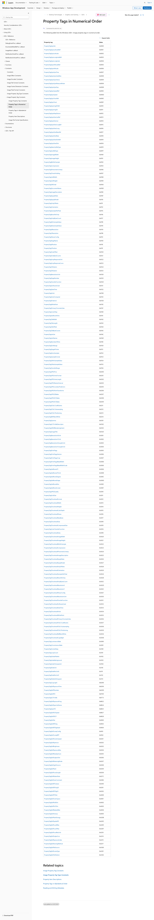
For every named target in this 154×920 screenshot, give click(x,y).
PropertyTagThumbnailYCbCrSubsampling (56, 626)
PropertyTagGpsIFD (50, 709)
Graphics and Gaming (71, 15)
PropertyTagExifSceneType (52, 851)
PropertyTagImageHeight (51, 158)
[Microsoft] (3, 2)
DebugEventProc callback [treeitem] (13, 43)
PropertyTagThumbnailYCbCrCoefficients (56, 623)
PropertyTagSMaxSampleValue (53, 364)
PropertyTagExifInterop (51, 814)
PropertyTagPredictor (50, 301)
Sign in (150, 2)
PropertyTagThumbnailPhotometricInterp (56, 551)
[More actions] (109, 14)
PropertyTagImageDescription (53, 192)
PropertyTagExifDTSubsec (51, 784)
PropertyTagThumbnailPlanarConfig (54, 593)
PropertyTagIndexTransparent (53, 664)
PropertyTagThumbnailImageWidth (54, 537)
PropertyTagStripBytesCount (52, 218)
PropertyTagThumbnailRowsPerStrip (54, 578)
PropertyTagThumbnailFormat (53, 499)
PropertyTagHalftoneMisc (51, 484)
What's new (137, 8)
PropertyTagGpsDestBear (51, 136)
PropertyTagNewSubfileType (52, 147)
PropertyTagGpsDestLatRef (52, 117)
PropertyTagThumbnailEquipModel (54, 563)
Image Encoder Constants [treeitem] (15, 79)
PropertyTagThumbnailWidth (52, 503)
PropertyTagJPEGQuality (51, 492)
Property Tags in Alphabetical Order (55, 884)
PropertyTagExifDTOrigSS (51, 787)
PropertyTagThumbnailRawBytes (53, 518)
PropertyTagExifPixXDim (51, 802)
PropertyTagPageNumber (51, 278)
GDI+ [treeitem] (5, 22)
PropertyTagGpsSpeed (50, 95)
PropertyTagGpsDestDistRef (52, 140)
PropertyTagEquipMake (51, 196)
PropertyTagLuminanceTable (52, 641)
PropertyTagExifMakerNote (52, 776)
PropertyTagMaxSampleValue (52, 226)
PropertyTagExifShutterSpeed (52, 739)
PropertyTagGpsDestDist (51, 143)
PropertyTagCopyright (50, 683)
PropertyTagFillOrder (50, 184)
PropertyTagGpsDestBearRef (52, 132)
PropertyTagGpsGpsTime (51, 72)
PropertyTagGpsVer (50, 46)
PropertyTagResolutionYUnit (52, 439)
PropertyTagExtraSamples (51, 353)
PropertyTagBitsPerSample (52, 162)
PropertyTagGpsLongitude (52, 61)
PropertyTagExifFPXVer (50, 795)
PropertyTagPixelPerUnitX (51, 671)
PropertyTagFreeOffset (50, 252)
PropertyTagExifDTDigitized (52, 728)
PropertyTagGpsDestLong (51, 128)
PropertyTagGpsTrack (50, 102)
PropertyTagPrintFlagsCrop (52, 458)
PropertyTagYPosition (50, 248)
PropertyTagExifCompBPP (51, 735)
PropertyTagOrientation (51, 207)
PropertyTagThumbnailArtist (52, 611)
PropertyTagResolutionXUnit (52, 435)
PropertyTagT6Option (50, 271)
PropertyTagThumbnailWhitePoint (54, 615)
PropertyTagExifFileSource (51, 847)
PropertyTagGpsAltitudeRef (52, 65)
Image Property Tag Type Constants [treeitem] (17, 94)
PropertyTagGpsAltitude (51, 68)
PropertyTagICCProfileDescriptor (53, 424)
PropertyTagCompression (51, 166)
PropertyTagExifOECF (50, 716)
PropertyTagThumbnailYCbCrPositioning (56, 630)
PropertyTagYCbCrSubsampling (53, 409)
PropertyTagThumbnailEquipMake (54, 559)
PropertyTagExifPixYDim (51, 806)
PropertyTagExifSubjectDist (52, 757)
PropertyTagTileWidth (50, 319)
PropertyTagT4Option (50, 267)
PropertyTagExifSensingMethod (53, 844)
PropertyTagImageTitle (50, 432)
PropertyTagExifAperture (51, 742)
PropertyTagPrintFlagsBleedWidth (54, 462)
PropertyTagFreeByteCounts (52, 256)
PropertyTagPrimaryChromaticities (54, 308)
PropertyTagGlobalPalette (51, 656)
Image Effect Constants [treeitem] (14, 75)
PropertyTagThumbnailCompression (54, 548)
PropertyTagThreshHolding (52, 173)
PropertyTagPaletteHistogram (53, 679)
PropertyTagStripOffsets (51, 203)
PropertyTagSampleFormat (52, 357)
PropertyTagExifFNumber (51, 690)
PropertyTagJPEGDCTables (52, 398)
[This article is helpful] (141, 15)
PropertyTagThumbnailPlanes (52, 514)
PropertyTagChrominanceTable (53, 645)
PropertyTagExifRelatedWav (52, 810)
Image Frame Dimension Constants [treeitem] (17, 86)
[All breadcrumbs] (45, 14)
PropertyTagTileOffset (50, 327)
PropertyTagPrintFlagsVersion (53, 454)
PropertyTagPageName (51, 241)
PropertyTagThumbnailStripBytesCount (55, 581)
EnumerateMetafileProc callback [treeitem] (15, 47)
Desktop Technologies (55, 15)
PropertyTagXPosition (50, 244)
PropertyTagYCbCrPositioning (53, 413)
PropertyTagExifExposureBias (52, 750)
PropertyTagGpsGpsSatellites (52, 76)
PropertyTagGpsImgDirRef (52, 106)
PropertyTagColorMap (50, 312)
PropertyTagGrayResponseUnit (53, 259)
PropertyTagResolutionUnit (52, 274)
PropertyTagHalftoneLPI (51, 469)
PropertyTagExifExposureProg (52, 701)
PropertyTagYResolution (51, 233)
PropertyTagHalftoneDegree (52, 477)
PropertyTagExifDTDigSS (51, 791)
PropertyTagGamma (50, 420)
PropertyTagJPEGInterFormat (52, 375)
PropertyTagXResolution (51, 229)
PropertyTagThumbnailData (52, 533)
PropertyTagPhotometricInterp (53, 169)
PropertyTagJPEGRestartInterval (53, 383)
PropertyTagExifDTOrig (50, 724)
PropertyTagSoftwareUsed (52, 286)
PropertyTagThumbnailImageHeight (54, 540)
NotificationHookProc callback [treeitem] (15, 54)
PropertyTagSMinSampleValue (53, 360)
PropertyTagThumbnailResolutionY (54, 589)
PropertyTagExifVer (49, 720)
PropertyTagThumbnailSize (52, 522)
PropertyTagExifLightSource (52, 765)
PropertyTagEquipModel (51, 199)
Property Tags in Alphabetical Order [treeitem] (17, 111)
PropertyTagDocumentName (52, 188)
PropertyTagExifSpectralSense (53, 705)
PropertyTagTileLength (50, 323)
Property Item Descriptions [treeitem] (17, 116)
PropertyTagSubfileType (51, 151)
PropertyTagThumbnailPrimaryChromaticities (57, 619)
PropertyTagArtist (49, 293)
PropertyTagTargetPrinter (51, 349)
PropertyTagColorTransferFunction (54, 529)
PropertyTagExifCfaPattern (52, 855)
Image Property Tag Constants (53, 871)
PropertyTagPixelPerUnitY (51, 675)
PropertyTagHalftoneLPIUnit (52, 473)
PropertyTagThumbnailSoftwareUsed (55, 604)
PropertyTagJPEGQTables (51, 394)
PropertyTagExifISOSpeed (51, 713)
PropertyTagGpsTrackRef (51, 98)
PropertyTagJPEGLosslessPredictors (54, 387)
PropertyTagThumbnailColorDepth (54, 510)
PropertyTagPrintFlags (50, 450)
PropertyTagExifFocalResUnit (52, 832)
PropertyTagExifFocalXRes (51, 825)
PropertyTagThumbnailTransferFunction (56, 600)
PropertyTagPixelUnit (50, 668)
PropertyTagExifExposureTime (52, 686)
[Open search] (145, 2)
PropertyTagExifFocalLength (52, 772)
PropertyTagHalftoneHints (52, 316)
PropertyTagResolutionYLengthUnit (54, 447)
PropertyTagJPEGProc (50, 372)
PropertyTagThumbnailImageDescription (56, 555)
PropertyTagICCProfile (50, 698)
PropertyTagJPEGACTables (52, 402)
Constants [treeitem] (10, 72)
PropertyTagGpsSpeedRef (51, 91)
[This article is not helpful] (143, 15)
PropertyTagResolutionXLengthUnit (54, 443)
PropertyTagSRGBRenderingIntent (54, 428)
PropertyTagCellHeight (50, 181)
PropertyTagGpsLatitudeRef (52, 50)
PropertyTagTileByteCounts (52, 331)
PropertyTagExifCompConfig (52, 731)
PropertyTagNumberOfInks (52, 342)
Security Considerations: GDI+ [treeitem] (13, 25)
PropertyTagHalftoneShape (52, 480)
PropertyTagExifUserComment (53, 780)
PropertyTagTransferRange (52, 368)
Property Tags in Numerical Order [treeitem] (17, 105)
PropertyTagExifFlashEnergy (52, 817)
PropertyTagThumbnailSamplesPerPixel (55, 574)
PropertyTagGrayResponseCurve (53, 263)
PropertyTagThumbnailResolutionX (54, 585)
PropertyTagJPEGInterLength (52, 379)
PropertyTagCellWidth (50, 177)
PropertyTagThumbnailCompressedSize (55, 525)
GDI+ (83, 15)
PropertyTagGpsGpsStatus (52, 80)
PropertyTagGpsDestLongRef (52, 125)
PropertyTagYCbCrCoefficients (53, 405)
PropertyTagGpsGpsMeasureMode (54, 83)
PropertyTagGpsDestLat (51, 121)
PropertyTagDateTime (50, 289)
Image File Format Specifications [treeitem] (18, 120)
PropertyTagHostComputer (52, 297)
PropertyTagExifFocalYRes (51, 829)
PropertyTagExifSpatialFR (51, 821)
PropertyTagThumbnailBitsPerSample (55, 544)
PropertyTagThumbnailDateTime (53, 608)
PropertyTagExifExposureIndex (53, 840)
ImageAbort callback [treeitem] (12, 50)
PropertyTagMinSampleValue (52, 222)
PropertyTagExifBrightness (52, 746)
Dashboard (147, 8)
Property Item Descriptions (52, 879)
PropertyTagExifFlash (50, 769)
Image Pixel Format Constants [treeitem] (16, 90)
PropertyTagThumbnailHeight (53, 507)
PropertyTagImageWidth (51, 155)
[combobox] (15, 17)
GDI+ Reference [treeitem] (10, 40)
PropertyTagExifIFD (49, 694)
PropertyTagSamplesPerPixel (52, 211)
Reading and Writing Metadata (53, 888)
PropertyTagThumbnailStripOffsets (54, 566)
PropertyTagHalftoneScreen (52, 488)
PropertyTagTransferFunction (52, 282)
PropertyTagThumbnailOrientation (54, 570)
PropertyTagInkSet (49, 334)
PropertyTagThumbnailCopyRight (54, 638)
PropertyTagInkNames (50, 338)
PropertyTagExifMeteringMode (53, 761)
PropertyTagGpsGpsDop (51, 87)
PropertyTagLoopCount (51, 653)
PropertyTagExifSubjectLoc (52, 836)
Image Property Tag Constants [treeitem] (18, 101)
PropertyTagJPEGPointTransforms (54, 390)
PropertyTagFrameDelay (51, 649)
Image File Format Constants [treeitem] (15, 83)
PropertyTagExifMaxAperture (52, 754)
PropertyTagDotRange (50, 346)
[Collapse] (28, 13)
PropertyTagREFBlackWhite (52, 417)
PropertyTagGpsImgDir (51, 110)
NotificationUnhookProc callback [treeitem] (15, 58)
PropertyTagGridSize (50, 495)
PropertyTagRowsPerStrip (51, 214)
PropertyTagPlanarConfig (51, 237)
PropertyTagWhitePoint (51, 304)
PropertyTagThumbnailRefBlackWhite (55, 634)
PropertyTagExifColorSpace (52, 799)
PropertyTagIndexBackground (53, 660)
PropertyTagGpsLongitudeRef (53, 57)
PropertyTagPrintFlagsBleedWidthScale (55, 465)
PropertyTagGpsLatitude (51, 53)
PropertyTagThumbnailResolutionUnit (55, 596)
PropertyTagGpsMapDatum (52, 113)
